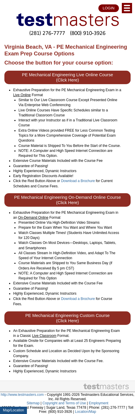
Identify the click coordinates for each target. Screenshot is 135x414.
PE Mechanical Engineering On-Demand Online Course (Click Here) (67, 200)
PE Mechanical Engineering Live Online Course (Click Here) (67, 77)
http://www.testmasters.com (22, 395)
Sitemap (33, 403)
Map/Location (13, 410)
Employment (98, 403)
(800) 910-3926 (88, 33)
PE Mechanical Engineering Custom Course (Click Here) (67, 318)
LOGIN (109, 8)
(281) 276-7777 (47, 33)
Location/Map (85, 412)
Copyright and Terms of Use (64, 403)
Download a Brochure (78, 181)
